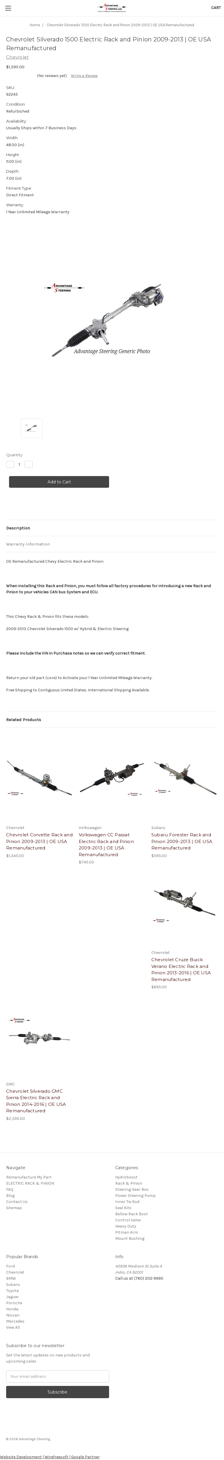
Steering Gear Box (131, 1189)
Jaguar (12, 1296)
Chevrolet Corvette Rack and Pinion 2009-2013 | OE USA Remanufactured (39, 841)
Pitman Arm (126, 1232)
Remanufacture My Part (29, 1177)
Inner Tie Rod (127, 1201)
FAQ (9, 1189)
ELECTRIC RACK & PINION (30, 1183)
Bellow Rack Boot (131, 1213)
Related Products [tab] (23, 719)
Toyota (12, 1290)
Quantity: (14, 454)
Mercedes (15, 1321)
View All (13, 1327)
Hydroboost (126, 1177)
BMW (11, 1278)
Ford (10, 1266)
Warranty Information (28, 544)
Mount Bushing (129, 1238)
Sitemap (14, 1207)
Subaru (13, 1284)
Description (18, 528)
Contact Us (17, 1201)
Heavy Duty (125, 1226)
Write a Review (84, 75)
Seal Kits (123, 1207)
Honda (12, 1309)
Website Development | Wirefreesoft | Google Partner (50, 1456)
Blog (10, 1195)
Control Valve (128, 1220)
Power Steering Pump (135, 1195)
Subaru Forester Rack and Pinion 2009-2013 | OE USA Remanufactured (181, 841)
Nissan (13, 1315)
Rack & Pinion (128, 1183)
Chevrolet (15, 1272)
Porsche (14, 1302)
